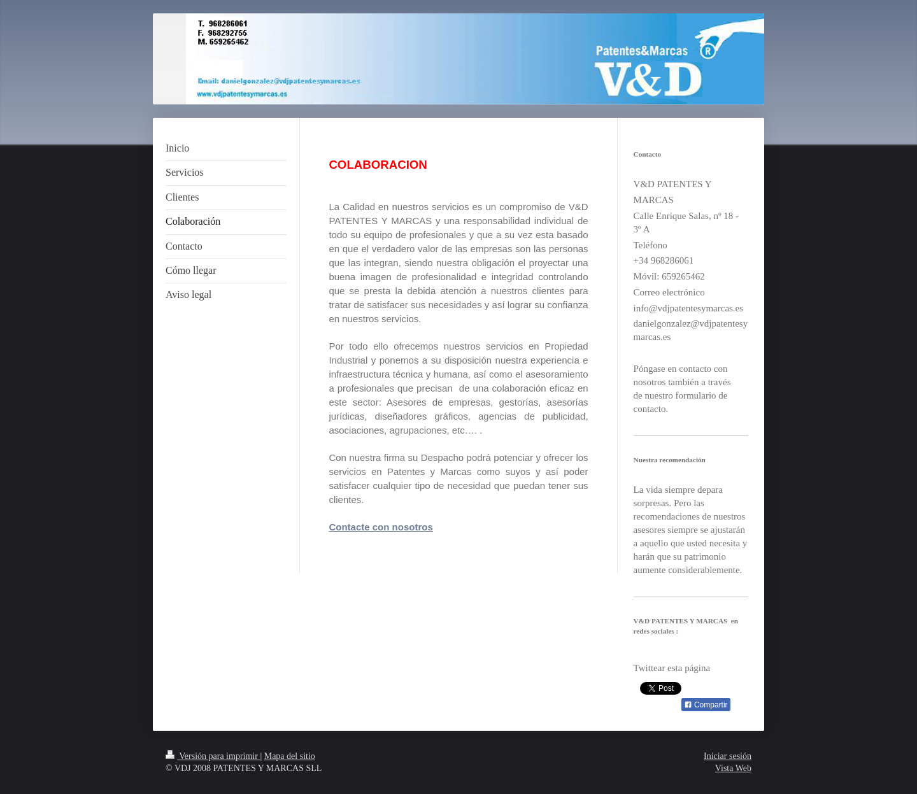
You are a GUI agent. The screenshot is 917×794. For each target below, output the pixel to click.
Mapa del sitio (289, 756)
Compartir (706, 704)
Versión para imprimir (213, 756)
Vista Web (733, 768)
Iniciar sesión (727, 756)
